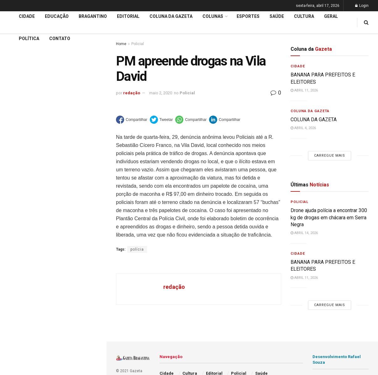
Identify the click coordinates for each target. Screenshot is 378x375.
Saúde (277, 16)
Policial (187, 93)
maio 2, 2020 (160, 93)
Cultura (304, 16)
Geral (331, 16)
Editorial (15, 186)
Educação (16, 174)
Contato (59, 38)
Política (29, 38)
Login (362, 5)
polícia (137, 249)
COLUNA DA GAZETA (314, 119)
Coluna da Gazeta (24, 198)
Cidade (13, 162)
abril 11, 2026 (304, 90)
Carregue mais (53, 113)
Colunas (212, 16)
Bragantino (93, 16)
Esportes (248, 16)
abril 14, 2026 (304, 233)
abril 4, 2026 (303, 128)
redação (131, 93)
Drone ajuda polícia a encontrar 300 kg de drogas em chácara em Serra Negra (329, 217)
